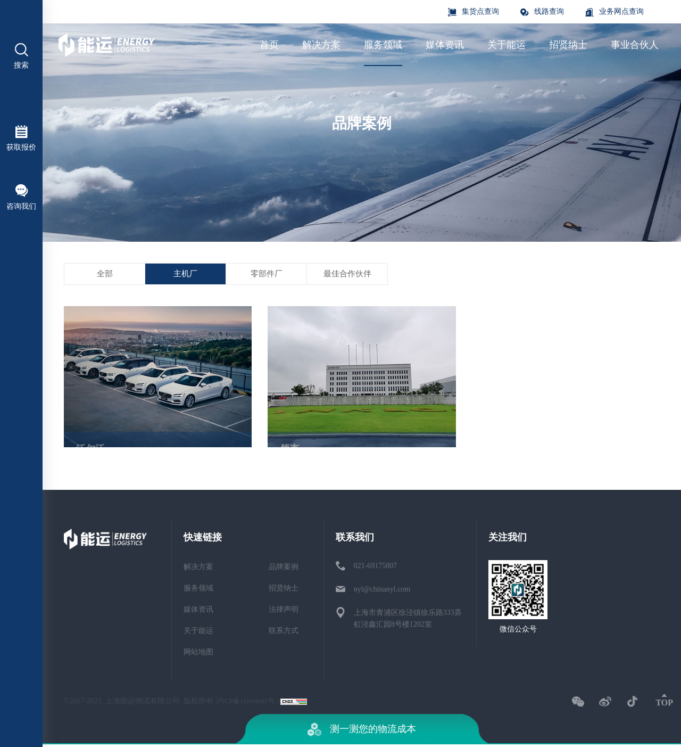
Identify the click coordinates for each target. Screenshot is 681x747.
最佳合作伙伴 (430, 285)
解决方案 (321, 44)
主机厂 (221, 279)
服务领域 (383, 44)
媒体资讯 (445, 44)
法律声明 (283, 612)
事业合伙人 (635, 44)
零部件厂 (326, 281)
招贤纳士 (568, 44)
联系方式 (283, 633)
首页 (269, 44)
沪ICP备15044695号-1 (250, 704)
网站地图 (198, 655)
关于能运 (506, 44)
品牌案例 (283, 569)
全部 (116, 277)
